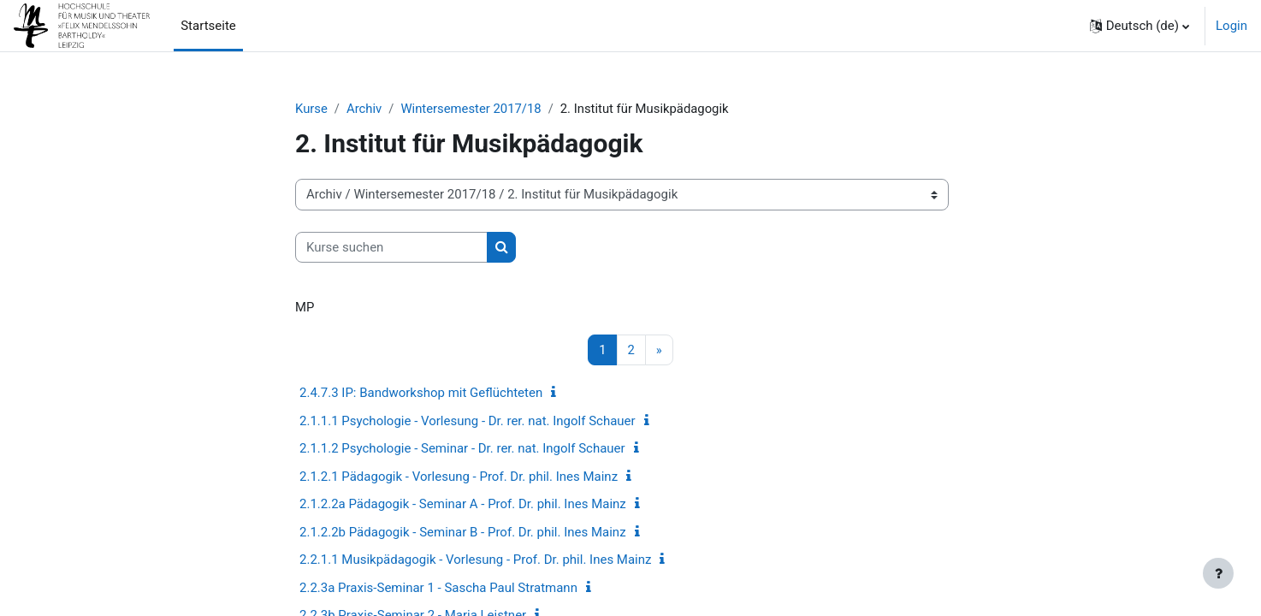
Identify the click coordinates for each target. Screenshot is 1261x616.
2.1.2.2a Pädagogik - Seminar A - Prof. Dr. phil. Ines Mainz (462, 504)
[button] (1139, 25)
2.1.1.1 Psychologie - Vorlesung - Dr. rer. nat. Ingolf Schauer (467, 421)
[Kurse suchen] (391, 248)
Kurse (311, 108)
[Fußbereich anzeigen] (1218, 573)
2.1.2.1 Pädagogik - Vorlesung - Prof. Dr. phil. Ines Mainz (458, 476)
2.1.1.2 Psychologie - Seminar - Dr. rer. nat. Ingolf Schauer (462, 449)
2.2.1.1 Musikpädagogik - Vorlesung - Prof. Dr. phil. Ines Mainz (475, 560)
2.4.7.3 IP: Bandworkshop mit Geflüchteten (420, 393)
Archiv (365, 108)
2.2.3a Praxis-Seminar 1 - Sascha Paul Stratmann (438, 587)
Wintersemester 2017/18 (472, 108)
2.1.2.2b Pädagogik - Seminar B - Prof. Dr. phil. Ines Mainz (462, 532)
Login (1231, 25)
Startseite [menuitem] (208, 25)
